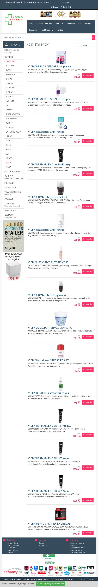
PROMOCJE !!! (10, 187)
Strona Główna (13, 543)
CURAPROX (9, 57)
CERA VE (9, 83)
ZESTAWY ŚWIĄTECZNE (10, 216)
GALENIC (9, 110)
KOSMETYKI (9, 61)
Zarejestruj (66, 7)
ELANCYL (10, 96)
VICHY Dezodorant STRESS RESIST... (49, 360)
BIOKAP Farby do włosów (11, 51)
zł (65, 2)
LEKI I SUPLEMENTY (12, 171)
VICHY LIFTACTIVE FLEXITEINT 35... (49, 262)
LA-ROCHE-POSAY (13, 132)
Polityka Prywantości (77, 548)
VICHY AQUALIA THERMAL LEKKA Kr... (50, 327)
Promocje (59, 24)
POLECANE (9, 183)
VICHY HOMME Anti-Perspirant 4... (47, 295)
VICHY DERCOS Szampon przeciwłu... (49, 393)
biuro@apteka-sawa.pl (13, 2)
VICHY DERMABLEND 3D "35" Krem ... (49, 458)
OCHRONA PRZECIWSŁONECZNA (13, 177)
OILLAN (9, 145)
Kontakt (60, 30)
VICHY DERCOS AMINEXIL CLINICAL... (50, 523)
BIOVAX (9, 79)
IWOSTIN (9, 123)
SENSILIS (10, 149)
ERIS (8, 105)
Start (31, 24)
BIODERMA (10, 74)
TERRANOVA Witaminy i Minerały (12, 204)
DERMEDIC (10, 88)
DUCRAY (9, 92)
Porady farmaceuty (77, 543)
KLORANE (10, 127)
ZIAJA (8, 167)
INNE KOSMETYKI (13, 114)
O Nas (72, 545)
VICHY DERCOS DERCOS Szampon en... (50, 66)
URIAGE (9, 158)
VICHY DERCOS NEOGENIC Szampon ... (50, 99)
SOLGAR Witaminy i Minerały (12, 193)
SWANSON (9, 199)
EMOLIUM (10, 101)
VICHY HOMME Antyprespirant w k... (48, 197)
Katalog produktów (44, 24)
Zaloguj (54, 7)
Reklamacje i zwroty (77, 552)
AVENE (8, 70)
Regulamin (33, 30)
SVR (7, 154)
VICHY (8, 163)
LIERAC (9, 136)
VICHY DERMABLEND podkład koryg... (49, 164)
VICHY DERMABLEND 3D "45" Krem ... (49, 491)
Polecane (71, 24)
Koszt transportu (85, 24)
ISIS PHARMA (11, 118)
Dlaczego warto (76, 550)
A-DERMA (10, 66)
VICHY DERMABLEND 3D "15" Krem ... (49, 425)
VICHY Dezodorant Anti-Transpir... (47, 131)
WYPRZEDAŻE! (10, 210)
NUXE (8, 140)
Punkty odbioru (47, 30)
